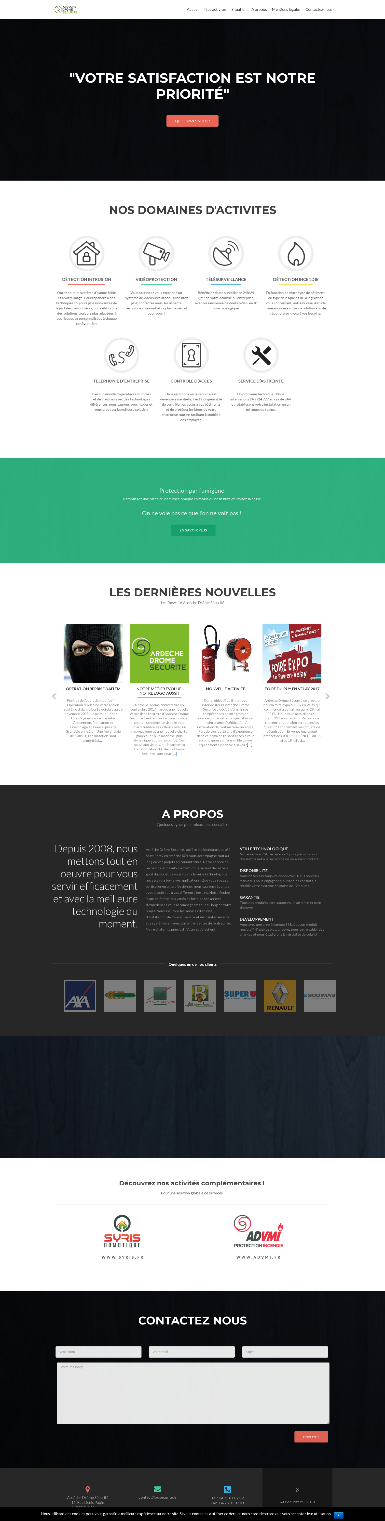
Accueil (193, 9)
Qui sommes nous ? (192, 121)
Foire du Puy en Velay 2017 (292, 689)
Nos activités (215, 9)
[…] (100, 740)
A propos (259, 9)
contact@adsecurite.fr (158, 1497)
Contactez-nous (318, 9)
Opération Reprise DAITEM (93, 689)
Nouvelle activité (225, 689)
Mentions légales (286, 9)
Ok (339, 1515)
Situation (239, 9)
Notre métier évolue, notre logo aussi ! (159, 691)
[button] (54, 696)
